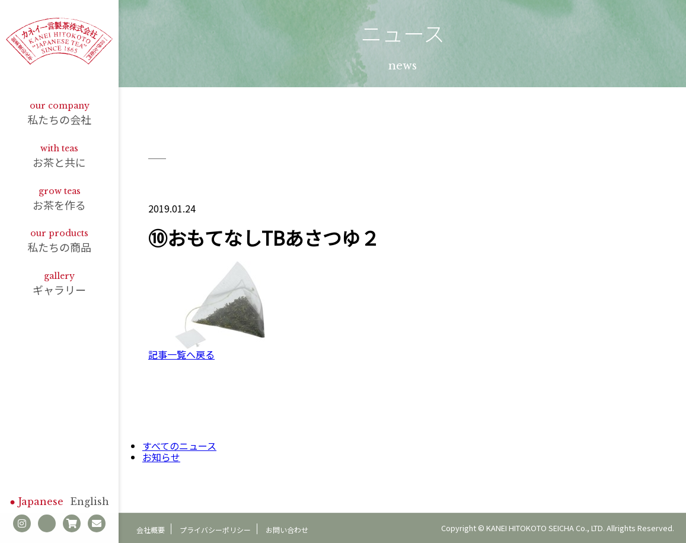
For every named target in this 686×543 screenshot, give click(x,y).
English (90, 501)
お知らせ (161, 457)
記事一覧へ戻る (181, 354)
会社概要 (150, 530)
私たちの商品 (59, 241)
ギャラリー (59, 284)
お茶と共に (59, 156)
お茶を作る (59, 199)
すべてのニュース (179, 446)
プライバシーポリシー (215, 530)
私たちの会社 (59, 113)
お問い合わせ (287, 530)
